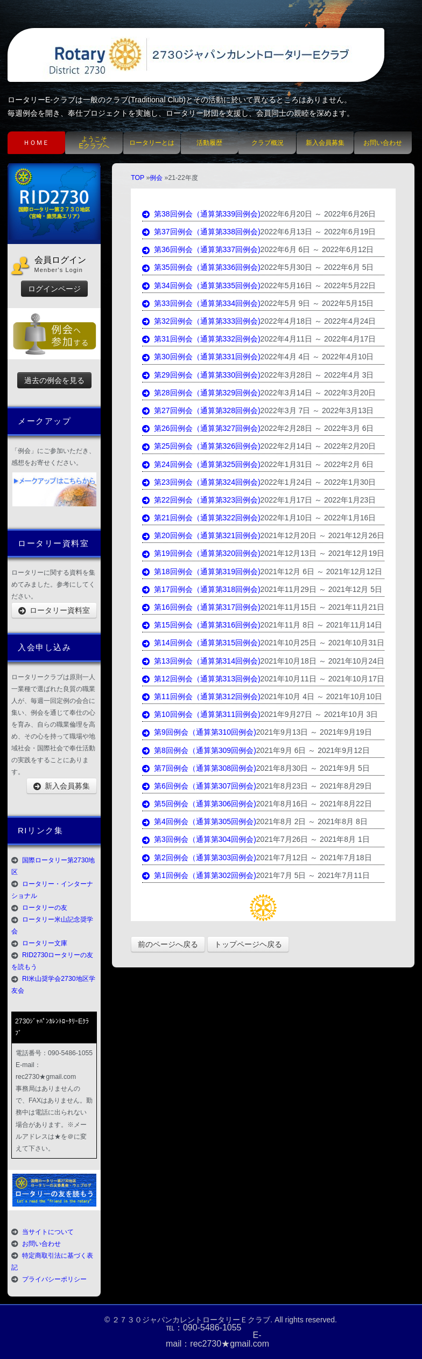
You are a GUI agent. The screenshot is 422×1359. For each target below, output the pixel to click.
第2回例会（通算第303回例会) (199, 857)
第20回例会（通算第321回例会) (201, 535)
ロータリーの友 (44, 907)
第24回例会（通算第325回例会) (201, 464)
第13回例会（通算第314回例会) (201, 661)
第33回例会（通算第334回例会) (201, 303)
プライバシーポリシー (54, 1279)
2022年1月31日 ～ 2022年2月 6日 (317, 464)
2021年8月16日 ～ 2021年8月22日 (314, 803)
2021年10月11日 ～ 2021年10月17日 (322, 678)
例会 (156, 178)
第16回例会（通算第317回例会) (201, 607)
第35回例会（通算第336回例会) (201, 267)
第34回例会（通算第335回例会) (201, 285)
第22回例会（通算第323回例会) (201, 500)
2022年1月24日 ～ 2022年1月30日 (318, 482)
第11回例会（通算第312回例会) (201, 696)
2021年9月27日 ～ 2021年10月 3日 (319, 714)
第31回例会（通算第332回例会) (201, 338)
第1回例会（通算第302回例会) (199, 875)
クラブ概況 (267, 143)
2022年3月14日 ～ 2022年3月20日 (318, 392)
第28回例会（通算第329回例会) (201, 392)
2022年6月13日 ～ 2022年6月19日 (318, 231)
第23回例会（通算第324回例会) (201, 482)
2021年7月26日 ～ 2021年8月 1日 (313, 839)
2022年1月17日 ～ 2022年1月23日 (318, 500)
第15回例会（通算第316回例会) (201, 625)
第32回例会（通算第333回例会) (201, 321)
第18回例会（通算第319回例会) (201, 571)
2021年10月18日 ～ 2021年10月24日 (322, 661)
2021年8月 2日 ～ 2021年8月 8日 (312, 821)
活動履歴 (209, 143)
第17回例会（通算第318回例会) (201, 589)
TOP (137, 178)
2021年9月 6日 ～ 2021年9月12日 (313, 750)
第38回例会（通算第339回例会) (201, 214)
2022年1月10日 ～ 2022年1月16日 (318, 517)
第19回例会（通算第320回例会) (201, 553)
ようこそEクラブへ (94, 142)
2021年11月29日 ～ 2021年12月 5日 (321, 589)
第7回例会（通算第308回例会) (199, 768)
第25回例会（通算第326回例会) (201, 446)
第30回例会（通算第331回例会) (201, 356)
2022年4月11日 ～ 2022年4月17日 (318, 338)
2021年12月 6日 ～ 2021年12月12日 (321, 571)
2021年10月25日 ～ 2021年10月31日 (322, 642)
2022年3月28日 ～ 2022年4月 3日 (317, 375)
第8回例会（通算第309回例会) (199, 750)
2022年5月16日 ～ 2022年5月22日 (318, 285)
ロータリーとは (151, 143)
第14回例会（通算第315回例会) (201, 642)
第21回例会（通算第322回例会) (201, 517)
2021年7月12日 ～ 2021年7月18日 (314, 857)
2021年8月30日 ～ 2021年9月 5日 (313, 768)
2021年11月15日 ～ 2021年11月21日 (322, 607)
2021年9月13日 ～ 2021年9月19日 (314, 732)
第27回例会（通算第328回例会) (201, 410)
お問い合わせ (382, 143)
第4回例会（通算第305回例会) (199, 821)
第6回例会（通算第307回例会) (199, 786)
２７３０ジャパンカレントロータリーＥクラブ (191, 1319)
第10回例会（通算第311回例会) (201, 714)
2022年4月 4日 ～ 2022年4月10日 (317, 356)
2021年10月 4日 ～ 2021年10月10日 (321, 696)
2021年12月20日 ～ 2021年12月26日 (322, 535)
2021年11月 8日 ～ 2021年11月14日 (321, 625)
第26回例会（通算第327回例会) (201, 428)
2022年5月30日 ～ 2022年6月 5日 (317, 267)
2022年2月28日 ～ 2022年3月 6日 (317, 428)
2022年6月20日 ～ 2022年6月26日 (318, 214)
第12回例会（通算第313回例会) (201, 678)
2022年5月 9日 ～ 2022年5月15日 (317, 303)
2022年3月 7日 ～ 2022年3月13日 (317, 410)
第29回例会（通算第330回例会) (201, 375)
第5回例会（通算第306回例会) (199, 803)
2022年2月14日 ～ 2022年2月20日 (318, 446)
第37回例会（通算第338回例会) (201, 231)
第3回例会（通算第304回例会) (199, 839)
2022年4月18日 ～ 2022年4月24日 (318, 321)
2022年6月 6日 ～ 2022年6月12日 (317, 249)
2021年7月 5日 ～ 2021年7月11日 (313, 875)
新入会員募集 (325, 143)
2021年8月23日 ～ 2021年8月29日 (314, 786)
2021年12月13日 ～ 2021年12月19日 (322, 553)
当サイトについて (48, 1232)
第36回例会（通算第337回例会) (201, 249)
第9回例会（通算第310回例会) (199, 732)
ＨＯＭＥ (36, 143)
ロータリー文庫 (44, 943)
